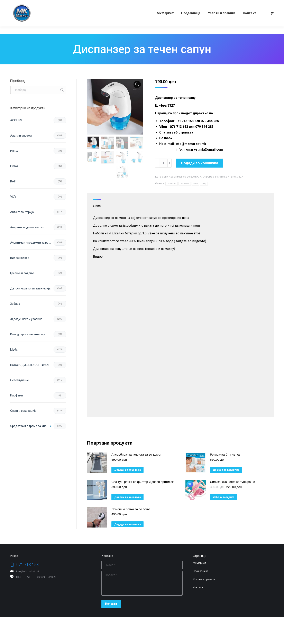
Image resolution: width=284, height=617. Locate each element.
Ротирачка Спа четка (225, 454)
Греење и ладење (22, 273)
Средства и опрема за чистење (31, 426)
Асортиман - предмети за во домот (32, 242)
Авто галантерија (22, 212)
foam (195, 183)
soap (204, 183)
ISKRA (14, 166)
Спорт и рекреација (23, 410)
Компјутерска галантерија (27, 334)
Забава (15, 303)
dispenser (184, 183)
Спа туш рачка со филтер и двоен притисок (142, 481)
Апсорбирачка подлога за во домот (136, 454)
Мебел (14, 349)
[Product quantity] (163, 163)
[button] (137, 84)
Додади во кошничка (199, 163)
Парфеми (16, 395)
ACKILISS (16, 120)
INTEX (14, 150)
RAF (13, 181)
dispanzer (171, 183)
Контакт (198, 587)
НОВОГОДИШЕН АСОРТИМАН (30, 364)
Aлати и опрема (21, 135)
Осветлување (19, 380)
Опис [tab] (97, 206)
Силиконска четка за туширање (232, 481)
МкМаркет (199, 562)
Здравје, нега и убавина (26, 319)
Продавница (200, 571)
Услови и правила (204, 579)
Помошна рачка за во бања (130, 509)
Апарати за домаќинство (27, 227)
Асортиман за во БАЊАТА (185, 176)
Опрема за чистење (215, 176)
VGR (13, 196)
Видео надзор (19, 257)
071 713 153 (26, 3)
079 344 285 (50, 3)
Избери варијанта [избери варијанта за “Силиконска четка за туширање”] (223, 497)
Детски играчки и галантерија (30, 288)
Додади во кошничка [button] (127, 469)
